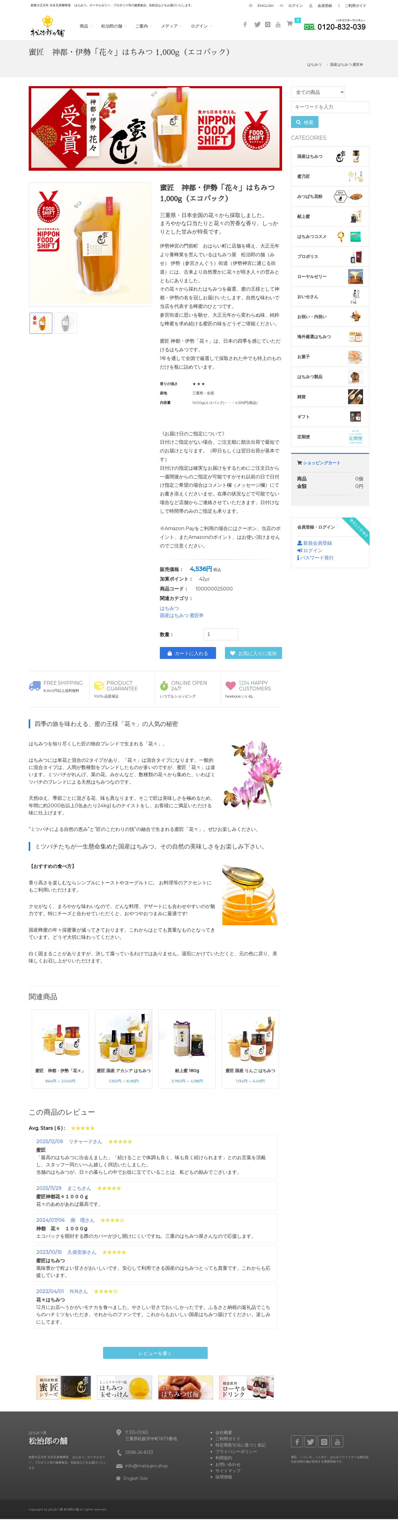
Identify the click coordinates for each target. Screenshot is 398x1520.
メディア (169, 26)
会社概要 (223, 1433)
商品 (84, 26)
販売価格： (172, 570)
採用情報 (223, 1478)
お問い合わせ (228, 1465)
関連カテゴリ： (176, 599)
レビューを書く (155, 1354)
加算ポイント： (176, 580)
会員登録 (320, 5)
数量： (167, 635)
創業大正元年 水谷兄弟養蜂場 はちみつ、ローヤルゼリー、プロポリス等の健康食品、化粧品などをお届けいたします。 (112, 5)
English (261, 5)
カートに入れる (188, 654)
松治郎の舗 (111, 26)
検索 (304, 123)
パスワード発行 (315, 558)
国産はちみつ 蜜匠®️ (346, 65)
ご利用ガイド (352, 5)
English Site (132, 1479)
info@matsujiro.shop (146, 1466)
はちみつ (314, 65)
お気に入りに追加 (253, 654)
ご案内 (141, 26)
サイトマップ (228, 1471)
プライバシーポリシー (236, 1452)
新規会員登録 (314, 544)
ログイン (291, 5)
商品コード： (174, 590)
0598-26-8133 (139, 1453)
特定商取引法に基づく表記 (240, 1446)
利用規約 (223, 1458)
